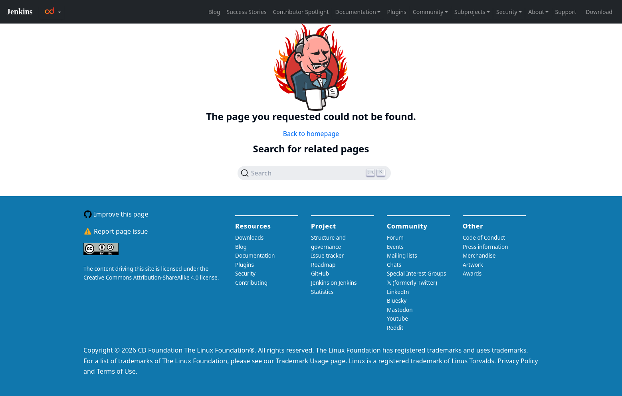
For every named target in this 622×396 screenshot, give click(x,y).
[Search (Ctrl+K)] (314, 173)
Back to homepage (311, 133)
